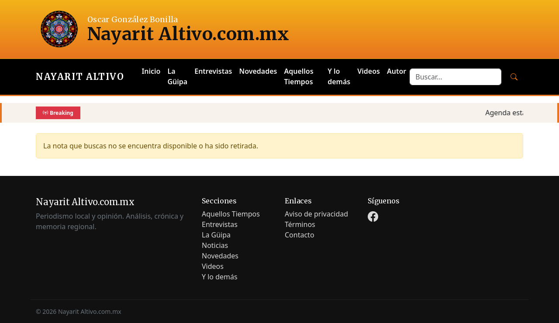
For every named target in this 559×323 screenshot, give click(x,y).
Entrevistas (213, 71)
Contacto (299, 235)
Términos (300, 224)
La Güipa (178, 76)
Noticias (215, 245)
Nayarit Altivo (80, 76)
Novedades (258, 71)
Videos (368, 71)
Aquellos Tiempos (298, 76)
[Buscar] (514, 77)
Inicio (150, 71)
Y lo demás (339, 76)
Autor (396, 71)
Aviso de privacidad (316, 214)
